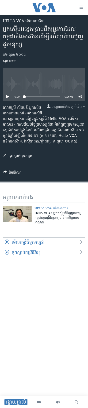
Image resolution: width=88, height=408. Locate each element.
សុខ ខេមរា (9, 61)
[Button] (12, 173)
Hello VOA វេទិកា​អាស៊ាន (24, 21)
